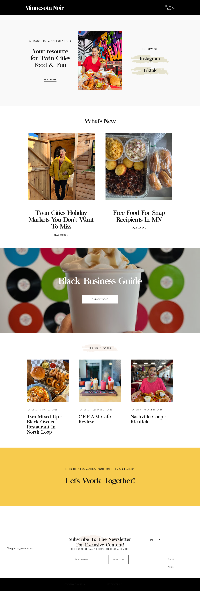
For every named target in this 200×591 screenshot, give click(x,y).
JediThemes (129, 584)
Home (168, 6)
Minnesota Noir (44, 7)
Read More (50, 79)
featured (32, 410)
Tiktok (150, 70)
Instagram (150, 59)
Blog (169, 8)
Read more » (61, 235)
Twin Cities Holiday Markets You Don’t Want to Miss (61, 220)
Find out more (100, 299)
